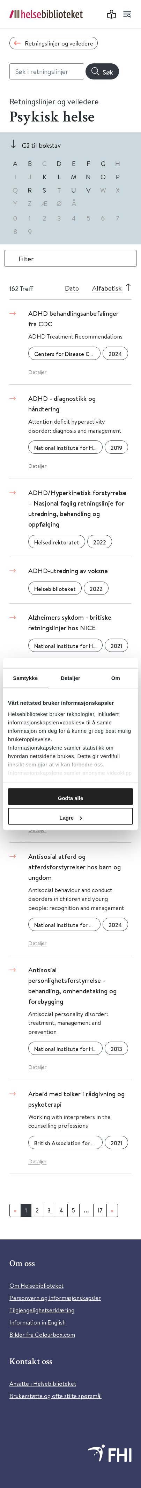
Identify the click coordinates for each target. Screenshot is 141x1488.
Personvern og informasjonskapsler (55, 1298)
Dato (72, 288)
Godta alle (70, 798)
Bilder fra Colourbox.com (42, 1334)
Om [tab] (115, 678)
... (86, 1210)
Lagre (70, 818)
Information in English (37, 1322)
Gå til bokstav (41, 145)
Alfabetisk (106, 288)
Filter (26, 258)
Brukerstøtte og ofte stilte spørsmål (55, 1396)
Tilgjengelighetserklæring (41, 1310)
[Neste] (112, 1210)
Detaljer (37, 372)
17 (100, 1210)
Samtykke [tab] (25, 678)
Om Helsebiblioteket (36, 1285)
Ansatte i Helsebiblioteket (42, 1383)
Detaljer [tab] (70, 678)
